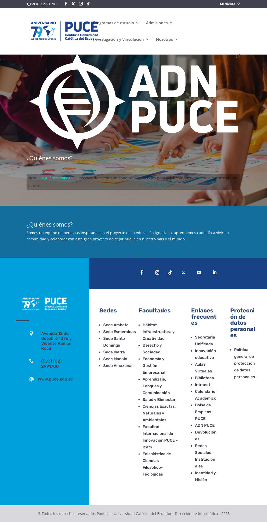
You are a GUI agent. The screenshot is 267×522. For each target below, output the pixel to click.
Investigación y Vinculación (118, 39)
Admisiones (157, 23)
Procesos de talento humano (102, 178)
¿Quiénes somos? (57, 178)
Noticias (34, 186)
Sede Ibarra (114, 352)
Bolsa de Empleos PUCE (203, 412)
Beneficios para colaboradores (164, 178)
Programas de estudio (113, 23)
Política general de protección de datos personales (244, 363)
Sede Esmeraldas (119, 331)
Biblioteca (204, 378)
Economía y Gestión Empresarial (154, 366)
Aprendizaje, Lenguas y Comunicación (156, 386)
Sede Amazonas (118, 365)
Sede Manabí (115, 359)
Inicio (31, 178)
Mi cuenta (227, 4)
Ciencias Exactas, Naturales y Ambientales (159, 413)
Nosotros (164, 39)
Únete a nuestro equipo (217, 178)
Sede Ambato (116, 325)
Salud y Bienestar (159, 399)
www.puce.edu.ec (55, 379)
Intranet (202, 384)
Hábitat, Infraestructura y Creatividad (159, 332)
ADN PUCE (205, 425)
